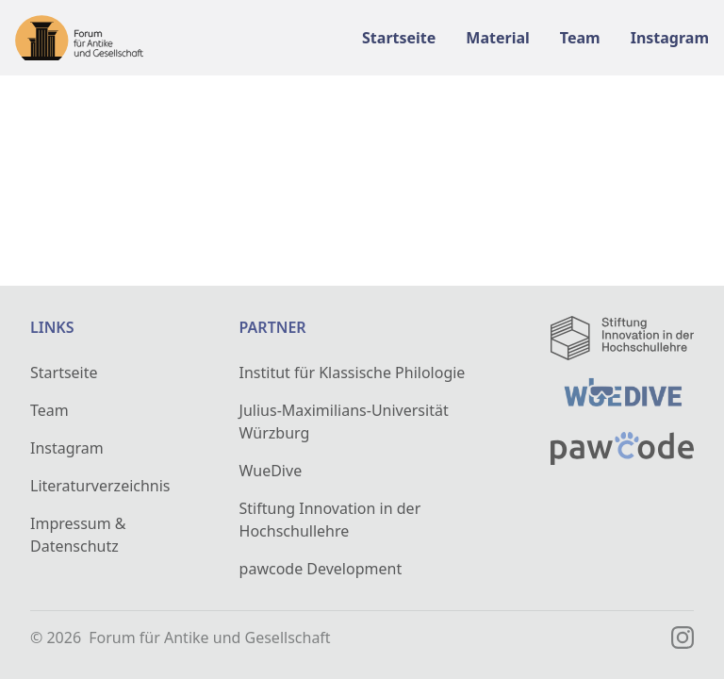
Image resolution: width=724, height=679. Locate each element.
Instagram (67, 448)
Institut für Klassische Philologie (352, 372)
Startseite (64, 372)
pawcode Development (321, 568)
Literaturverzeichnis (100, 485)
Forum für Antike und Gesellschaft (209, 637)
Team (49, 410)
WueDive (271, 470)
